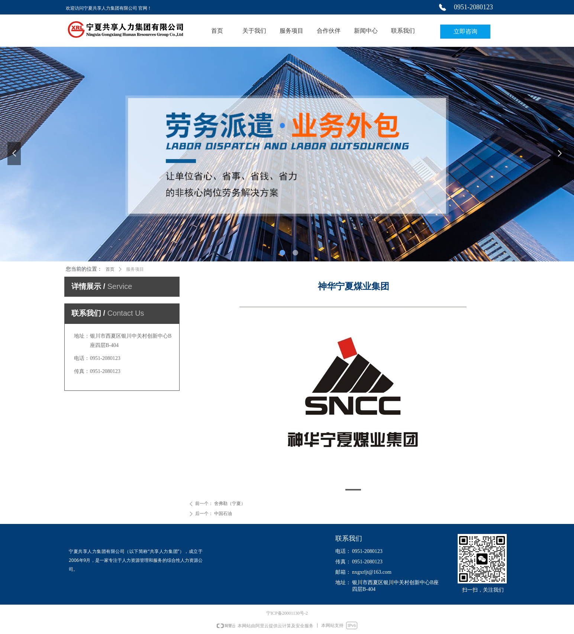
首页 (110, 269)
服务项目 (135, 269)
